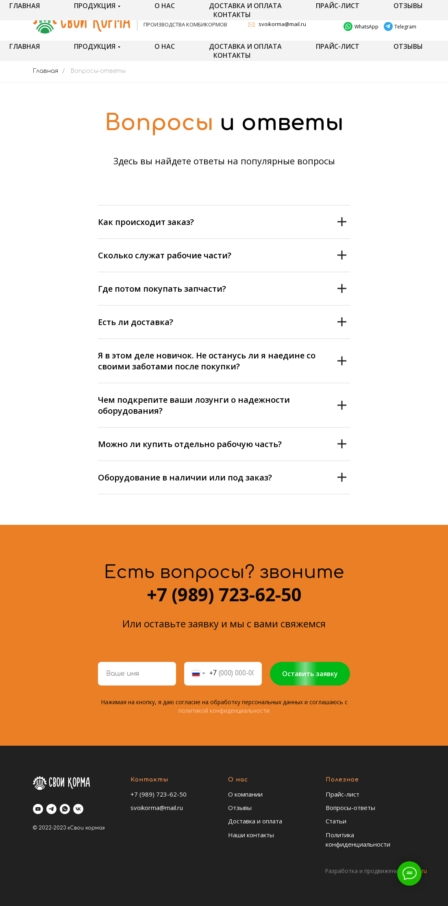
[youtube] (38, 809)
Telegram (405, 26)
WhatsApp (366, 26)
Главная (24, 46)
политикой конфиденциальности (224, 710)
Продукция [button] (94, 46)
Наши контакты (251, 835)
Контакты (232, 55)
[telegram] (51, 809)
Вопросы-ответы (350, 807)
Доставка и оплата (245, 46)
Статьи (336, 821)
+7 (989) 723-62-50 (378, 14)
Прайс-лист (337, 46)
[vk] (78, 809)
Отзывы (408, 46)
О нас (164, 46)
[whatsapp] (65, 809)
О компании (245, 794)
